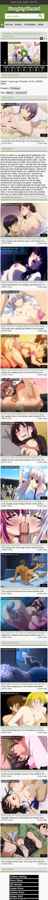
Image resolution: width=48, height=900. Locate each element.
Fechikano (15, 88)
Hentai (13, 2)
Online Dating (18, 876)
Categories (30, 25)
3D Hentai (16, 884)
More (40, 25)
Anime (19, 2)
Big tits (10, 93)
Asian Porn (17, 888)
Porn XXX (33, 2)
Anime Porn (17, 892)
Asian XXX (16, 896)
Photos (9, 25)
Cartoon (26, 2)
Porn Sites (16, 880)
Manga (18, 25)
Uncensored (21, 93)
